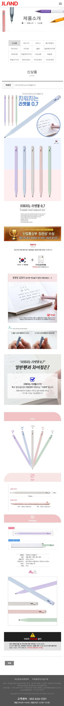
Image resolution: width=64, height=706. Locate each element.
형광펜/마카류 (49, 48)
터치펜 (26, 48)
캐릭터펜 (14, 54)
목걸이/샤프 (14, 59)
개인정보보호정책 (21, 679)
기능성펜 (38, 54)
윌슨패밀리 (50, 43)
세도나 (38, 43)
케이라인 (14, 48)
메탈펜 (49, 54)
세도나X (26, 43)
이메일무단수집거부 (40, 679)
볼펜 (38, 48)
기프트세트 (50, 59)
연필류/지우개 (26, 54)
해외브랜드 (26, 59)
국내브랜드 (38, 59)
